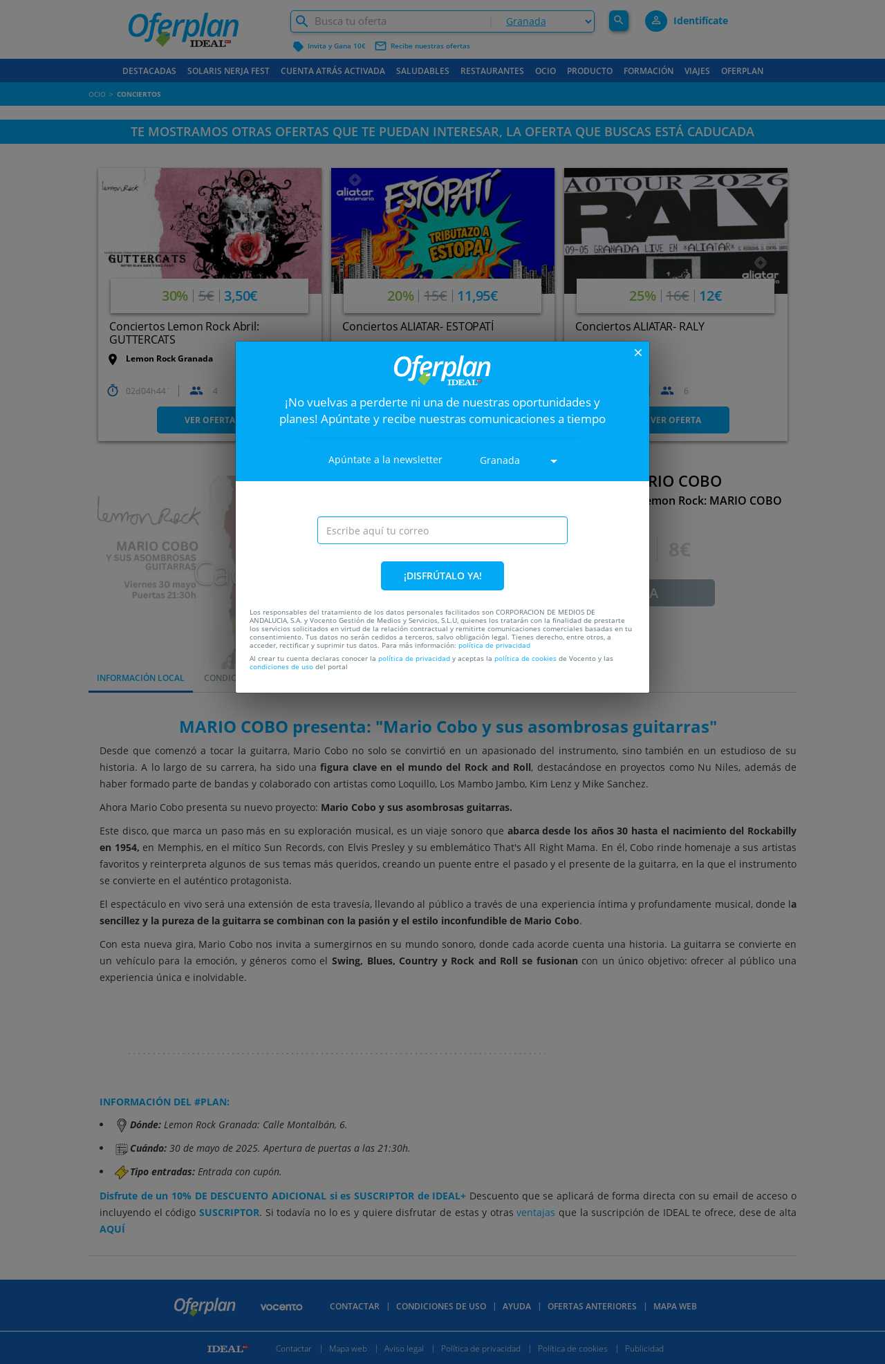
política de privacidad (494, 645)
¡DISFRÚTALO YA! (443, 575)
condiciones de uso (281, 666)
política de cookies (525, 658)
